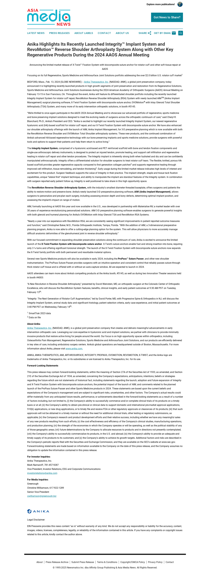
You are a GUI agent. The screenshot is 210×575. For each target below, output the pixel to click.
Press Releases (59, 33)
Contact (104, 33)
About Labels (83, 33)
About (39, 562)
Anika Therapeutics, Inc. (96, 81)
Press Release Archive (57, 562)
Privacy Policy (155, 562)
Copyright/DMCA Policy (132, 562)
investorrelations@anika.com (42, 473)
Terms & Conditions (107, 562)
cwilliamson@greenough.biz (41, 496)
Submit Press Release (82, 562)
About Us (122, 33)
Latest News (36, 33)
